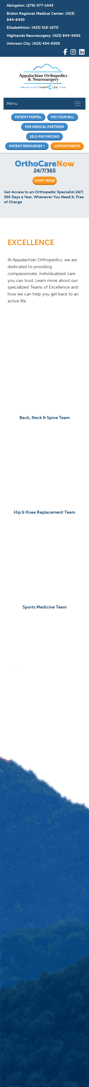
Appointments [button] (67, 146)
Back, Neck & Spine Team (44, 417)
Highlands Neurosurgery (28, 35)
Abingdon (15, 5)
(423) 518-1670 (45, 27)
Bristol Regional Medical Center (35, 13)
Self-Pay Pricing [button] (44, 136)
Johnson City (18, 43)
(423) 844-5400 (66, 35)
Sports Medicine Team (45, 607)
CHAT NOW (44, 180)
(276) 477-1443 (39, 5)
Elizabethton (18, 27)
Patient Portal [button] (28, 117)
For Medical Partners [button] (44, 127)
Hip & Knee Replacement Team (44, 512)
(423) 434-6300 (46, 43)
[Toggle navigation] (77, 104)
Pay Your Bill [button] (62, 117)
